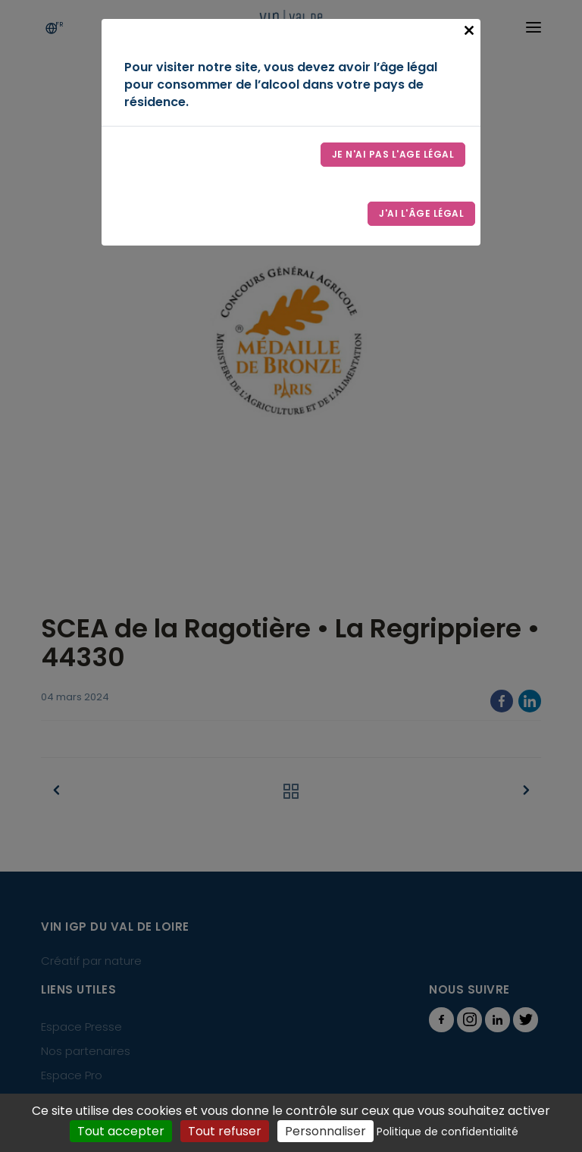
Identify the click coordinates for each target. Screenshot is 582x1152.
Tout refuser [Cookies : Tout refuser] (224, 1131)
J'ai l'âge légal (421, 213)
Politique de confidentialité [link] (447, 1131)
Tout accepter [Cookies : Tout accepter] (120, 1131)
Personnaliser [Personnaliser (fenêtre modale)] (325, 1131)
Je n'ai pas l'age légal (393, 154)
